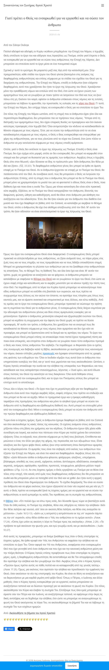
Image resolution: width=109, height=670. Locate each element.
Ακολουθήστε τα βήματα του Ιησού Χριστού (32, 613)
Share (9, 629)
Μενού (102, 5)
